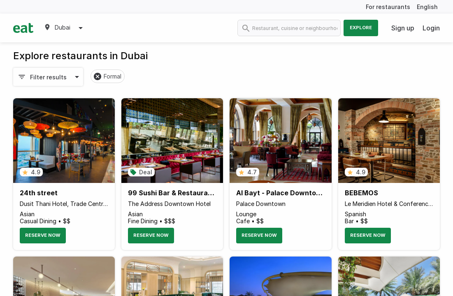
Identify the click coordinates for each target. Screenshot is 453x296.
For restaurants (388, 6)
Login (431, 28)
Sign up (402, 28)
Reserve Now (42, 235)
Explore (361, 27)
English (427, 6)
